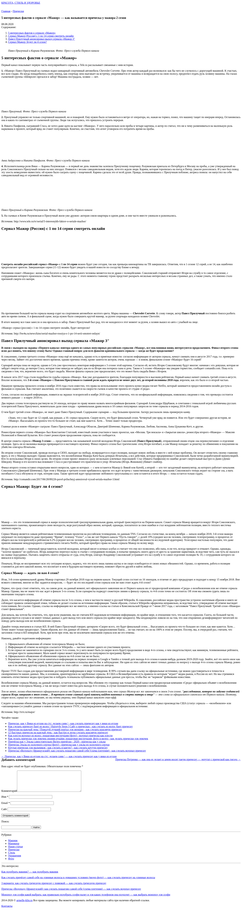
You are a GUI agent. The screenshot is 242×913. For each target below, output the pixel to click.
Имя (4, 800)
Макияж (13, 844)
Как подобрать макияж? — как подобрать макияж (29, 875)
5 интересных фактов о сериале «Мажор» (32, 32)
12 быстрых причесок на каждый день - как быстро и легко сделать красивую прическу (58, 732)
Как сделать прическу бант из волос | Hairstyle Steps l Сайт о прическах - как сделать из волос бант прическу (70, 726)
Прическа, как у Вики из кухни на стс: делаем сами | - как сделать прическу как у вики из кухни (63, 723)
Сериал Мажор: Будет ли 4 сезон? (27, 42)
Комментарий (9, 794)
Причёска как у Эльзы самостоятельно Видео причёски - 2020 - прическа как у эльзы (57, 741)
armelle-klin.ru (24, 904)
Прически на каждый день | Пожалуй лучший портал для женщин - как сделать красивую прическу (65, 729)
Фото (11, 862)
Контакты (6, 910)
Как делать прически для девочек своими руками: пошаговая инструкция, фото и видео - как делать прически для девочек (78, 738)
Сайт (4, 813)
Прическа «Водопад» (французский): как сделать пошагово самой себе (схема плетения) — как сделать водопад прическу (71, 892)
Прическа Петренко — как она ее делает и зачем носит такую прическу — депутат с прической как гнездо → (178, 759)
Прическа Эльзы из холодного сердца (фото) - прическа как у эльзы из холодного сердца (59, 744)
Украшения (14, 859)
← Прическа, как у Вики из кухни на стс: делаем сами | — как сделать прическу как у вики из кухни (59, 756)
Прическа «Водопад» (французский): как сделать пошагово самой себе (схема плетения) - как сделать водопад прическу (77, 750)
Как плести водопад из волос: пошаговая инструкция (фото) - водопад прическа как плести (60, 735)
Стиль (11, 856)
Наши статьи (15, 850)
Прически (13, 853)
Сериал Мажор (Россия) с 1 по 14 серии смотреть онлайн (41, 35)
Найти (36, 831)
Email (5, 807)
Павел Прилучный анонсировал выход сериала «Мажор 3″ (41, 38)
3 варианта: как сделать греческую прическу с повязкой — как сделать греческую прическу (53, 887)
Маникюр (13, 847)
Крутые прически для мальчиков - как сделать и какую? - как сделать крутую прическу (58, 747)
